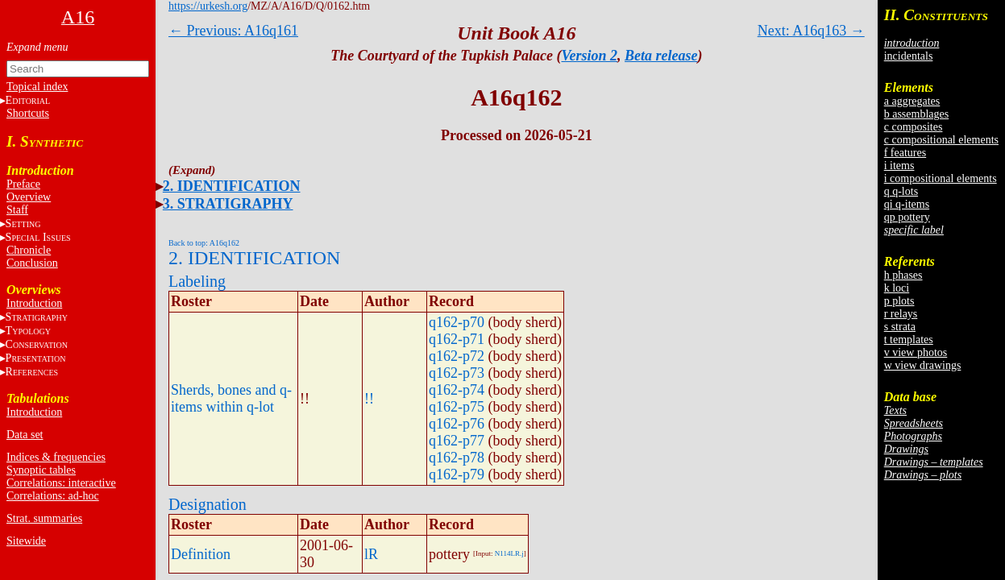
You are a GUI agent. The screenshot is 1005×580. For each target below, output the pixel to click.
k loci (897, 288)
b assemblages (916, 114)
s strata (900, 327)
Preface (23, 184)
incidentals (908, 56)
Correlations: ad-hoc (52, 496)
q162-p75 (456, 407)
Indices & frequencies (56, 457)
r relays (901, 314)
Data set (24, 435)
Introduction (34, 303)
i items (899, 166)
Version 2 (590, 56)
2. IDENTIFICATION (232, 186)
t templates (908, 340)
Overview (28, 197)
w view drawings (922, 365)
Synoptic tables (41, 470)
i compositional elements (940, 178)
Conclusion (32, 263)
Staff (17, 210)
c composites (913, 127)
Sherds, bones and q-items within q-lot (231, 398)
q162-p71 (456, 339)
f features (905, 153)
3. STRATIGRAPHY (228, 204)
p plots (899, 301)
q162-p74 (456, 390)
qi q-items (906, 204)
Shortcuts (27, 113)
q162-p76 (456, 424)
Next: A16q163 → (811, 31)
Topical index (37, 87)
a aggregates (912, 101)
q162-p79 (456, 474)
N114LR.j (509, 553)
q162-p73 (456, 373)
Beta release (661, 56)
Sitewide (26, 541)
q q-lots (901, 191)
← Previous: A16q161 (233, 31)
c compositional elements (941, 140)
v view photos (916, 352)
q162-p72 (456, 356)
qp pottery (907, 217)
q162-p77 (456, 441)
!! (369, 399)
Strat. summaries (44, 518)
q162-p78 (456, 458)
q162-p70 (456, 322)
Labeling (197, 281)
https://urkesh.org (207, 6)
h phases (903, 275)
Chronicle (28, 250)
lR (371, 554)
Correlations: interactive (61, 483)
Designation (207, 504)
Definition (200, 554)
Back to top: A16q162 (203, 242)
